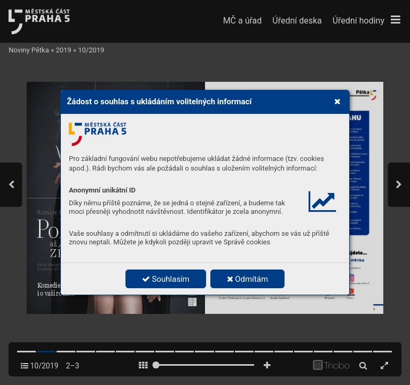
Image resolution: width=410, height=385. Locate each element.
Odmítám (248, 279)
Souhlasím (166, 279)
